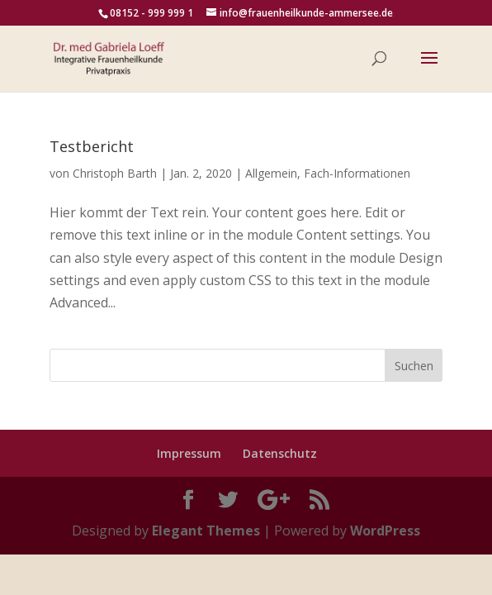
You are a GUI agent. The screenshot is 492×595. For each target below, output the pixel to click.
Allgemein (271, 173)
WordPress (385, 530)
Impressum (189, 453)
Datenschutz (280, 453)
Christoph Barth (115, 173)
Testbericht (92, 146)
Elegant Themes (206, 530)
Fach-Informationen (357, 173)
